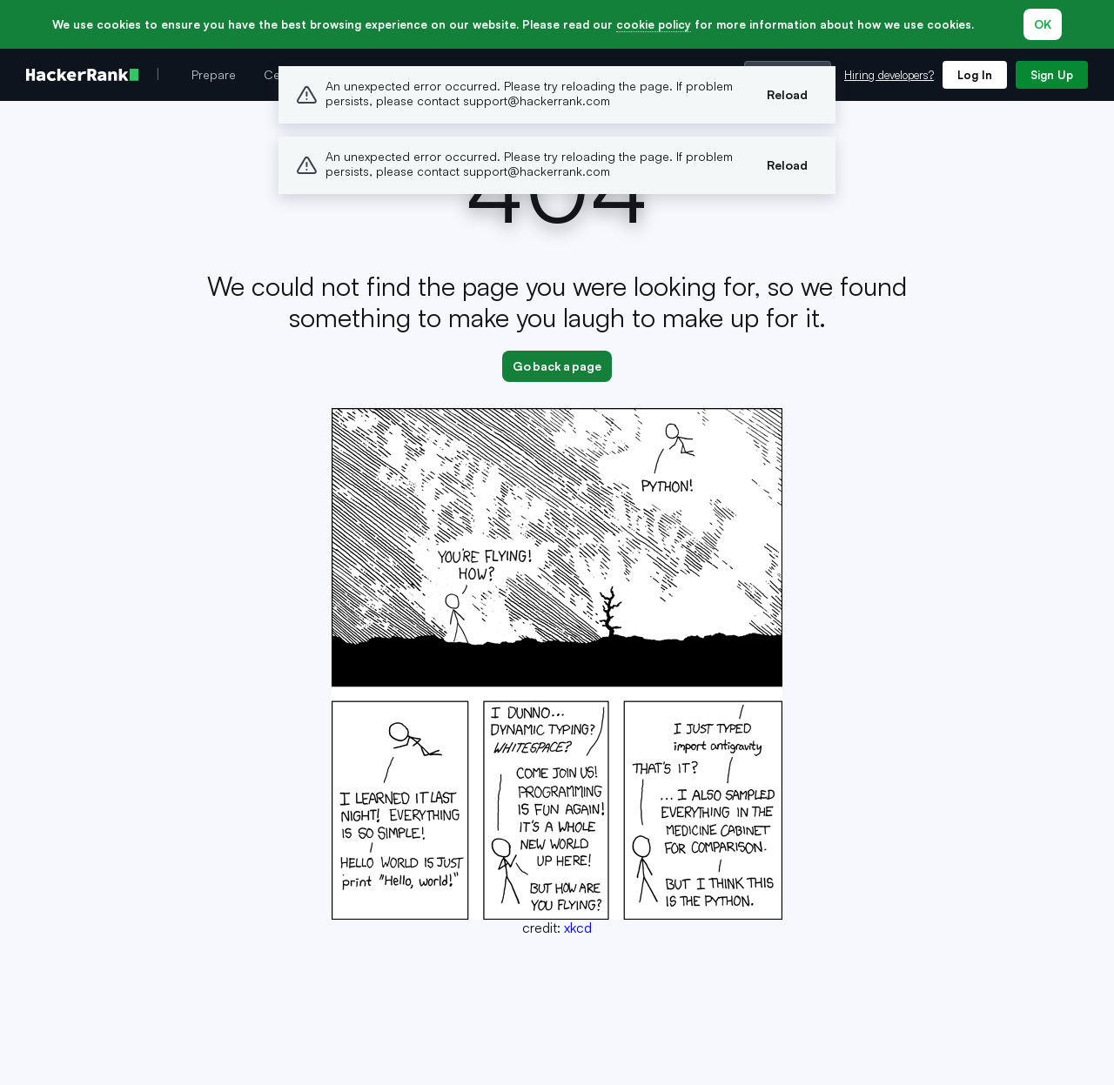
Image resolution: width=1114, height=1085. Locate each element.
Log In (974, 75)
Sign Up (1051, 75)
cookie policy (653, 24)
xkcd (578, 927)
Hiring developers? (889, 75)
